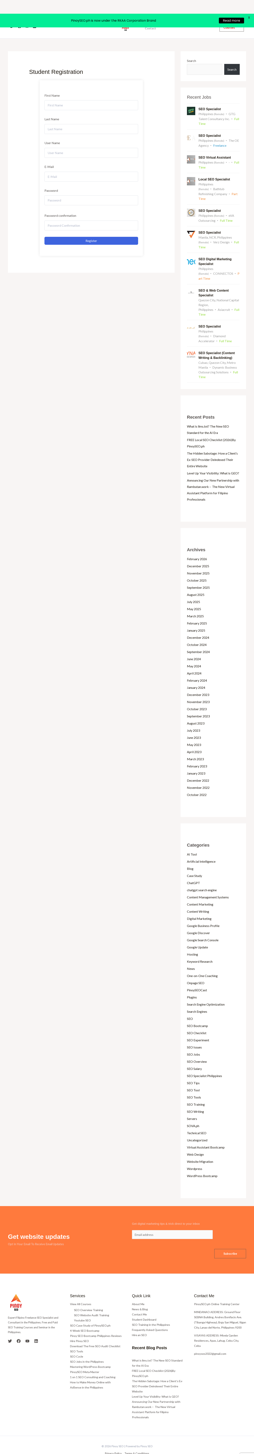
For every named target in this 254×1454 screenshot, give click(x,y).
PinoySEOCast (197, 978)
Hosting (192, 942)
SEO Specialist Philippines (204, 1064)
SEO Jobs (193, 1042)
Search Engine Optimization (206, 992)
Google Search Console (202, 928)
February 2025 (197, 611)
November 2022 (198, 775)
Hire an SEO (139, 1323)
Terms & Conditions (136, 1441)
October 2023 (197, 697)
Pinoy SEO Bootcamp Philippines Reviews (96, 1323)
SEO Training (196, 1092)
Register (91, 228)
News (191, 956)
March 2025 (195, 604)
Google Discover (198, 921)
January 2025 (196, 618)
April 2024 (194, 661)
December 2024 (198, 625)
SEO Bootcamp (197, 1014)
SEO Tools (194, 1085)
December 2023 (198, 682)
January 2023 (196, 761)
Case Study (194, 863)
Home (71, 14)
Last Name (51, 107)
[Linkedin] (34, 14)
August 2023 (195, 711)
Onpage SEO (195, 971)
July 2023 (193, 718)
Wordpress (194, 1156)
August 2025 (195, 582)
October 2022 (197, 782)
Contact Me (139, 1302)
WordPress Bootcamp (202, 1164)
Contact (150, 16)
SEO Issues (194, 1035)
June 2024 (194, 647)
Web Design (195, 1142)
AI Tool (192, 842)
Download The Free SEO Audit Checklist (95, 1334)
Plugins (192, 985)
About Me (138, 1292)
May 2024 (194, 654)
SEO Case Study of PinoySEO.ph (90, 1313)
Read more (231, 7)
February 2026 (197, 547)
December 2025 (198, 554)
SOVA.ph (193, 1114)
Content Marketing (200, 892)
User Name (52, 131)
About (84, 14)
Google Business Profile (203, 913)
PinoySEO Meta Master (84, 1359)
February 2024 (197, 668)
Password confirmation (60, 203)
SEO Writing (195, 1099)
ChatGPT (193, 871)
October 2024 (197, 632)
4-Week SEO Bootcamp (84, 1318)
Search (191, 49)
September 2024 (198, 640)
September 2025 (198, 575)
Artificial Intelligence (201, 849)
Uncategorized (197, 1128)
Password (51, 178)
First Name (52, 83)
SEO (190, 1006)
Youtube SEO (82, 1308)
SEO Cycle (76, 1344)
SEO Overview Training (88, 1298)
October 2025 (197, 568)
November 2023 (198, 690)
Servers (192, 1106)
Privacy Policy (113, 1441)
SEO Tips (193, 1071)
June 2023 (194, 725)
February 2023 (197, 754)
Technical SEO (196, 1121)
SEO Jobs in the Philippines (87, 1349)
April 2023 (194, 740)
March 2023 (195, 747)
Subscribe (230, 1241)
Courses (99, 14)
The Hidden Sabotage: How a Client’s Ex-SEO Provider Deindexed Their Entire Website (212, 447)
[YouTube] (27, 14)
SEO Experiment (198, 1028)
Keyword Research (200, 949)
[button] (231, 14)
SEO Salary (194, 1056)
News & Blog (140, 1297)
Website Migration (200, 1149)
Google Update (197, 935)
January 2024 (196, 675)
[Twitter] (12, 14)
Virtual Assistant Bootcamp (206, 1135)
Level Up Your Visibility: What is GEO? (213, 461)
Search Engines (197, 999)
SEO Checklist (196, 1021)
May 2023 (194, 732)
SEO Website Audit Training (91, 1303)
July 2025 (193, 590)
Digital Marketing (199, 906)
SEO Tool (193, 1078)
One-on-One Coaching (202, 963)
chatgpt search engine (202, 878)
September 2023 (198, 704)
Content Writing (198, 899)
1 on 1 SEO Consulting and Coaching (92, 1365)
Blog (190, 856)
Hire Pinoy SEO (79, 1329)
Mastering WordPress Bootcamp (90, 1354)
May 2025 (194, 597)
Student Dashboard (144, 1307)
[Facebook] (19, 14)
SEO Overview (197, 1049)
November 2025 (198, 561)
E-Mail (49, 154)
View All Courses (80, 1292)
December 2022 (198, 768)
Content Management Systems (208, 885)
